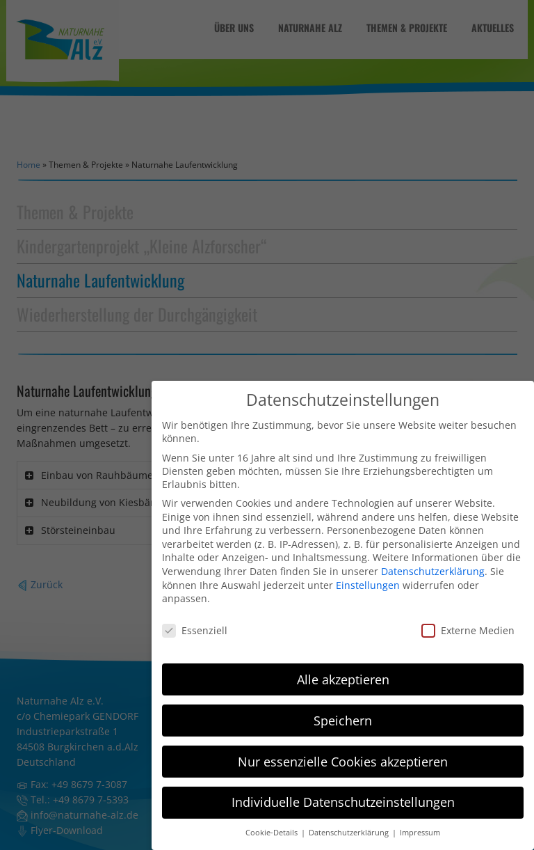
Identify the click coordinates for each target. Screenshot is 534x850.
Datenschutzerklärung (433, 561)
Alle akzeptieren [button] (343, 669)
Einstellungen (368, 575)
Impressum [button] (420, 823)
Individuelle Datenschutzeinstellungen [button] (343, 793)
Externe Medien (468, 620)
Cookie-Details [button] (272, 823)
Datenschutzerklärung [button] (350, 823)
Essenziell (194, 620)
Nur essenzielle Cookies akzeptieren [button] (343, 751)
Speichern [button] (343, 710)
